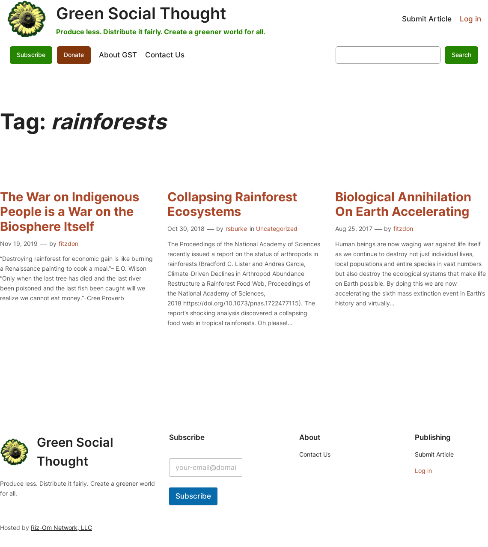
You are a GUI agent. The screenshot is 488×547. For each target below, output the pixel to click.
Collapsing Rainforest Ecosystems (232, 204)
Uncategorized (277, 228)
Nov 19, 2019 (19, 243)
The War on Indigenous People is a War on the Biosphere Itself (69, 211)
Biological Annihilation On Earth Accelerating (403, 204)
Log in (470, 19)
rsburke (236, 228)
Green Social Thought (141, 13)
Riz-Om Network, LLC (61, 527)
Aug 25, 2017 (353, 228)
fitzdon (68, 243)
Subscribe (31, 54)
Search (461, 54)
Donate (74, 54)
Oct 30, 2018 (186, 228)
